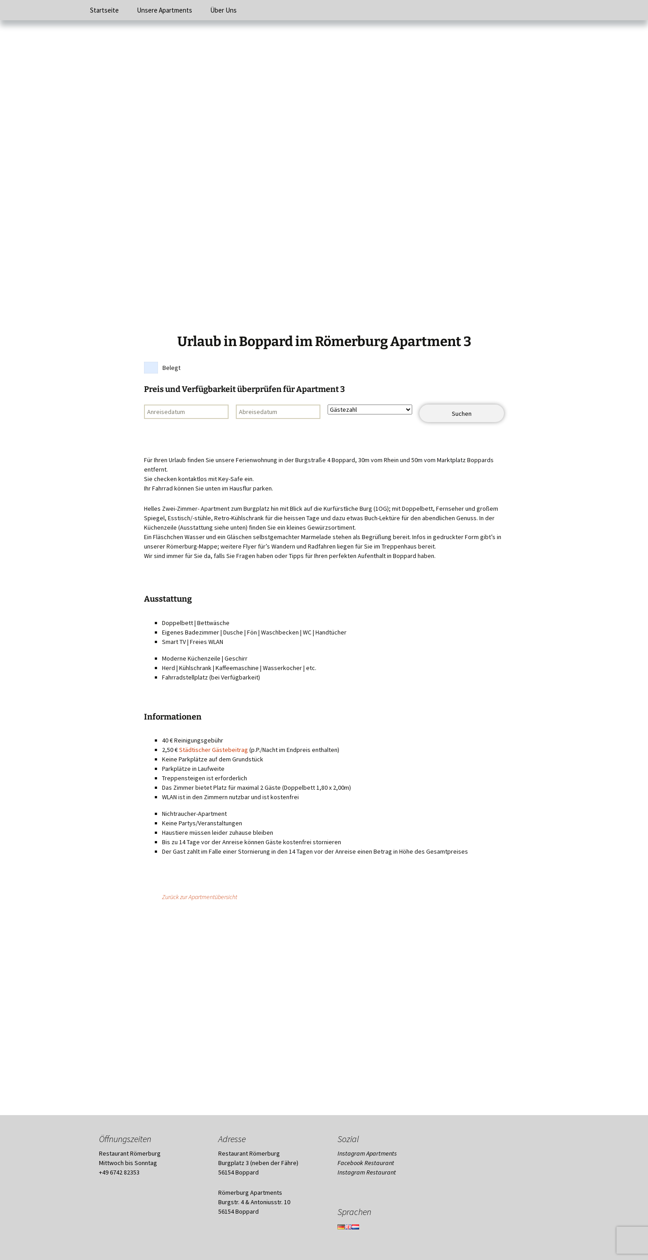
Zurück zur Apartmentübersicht (199, 897)
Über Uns (223, 10)
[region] (324, 178)
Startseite (104, 10)
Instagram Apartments (367, 1153)
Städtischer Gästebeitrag (213, 750)
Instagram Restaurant (367, 1172)
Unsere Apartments (164, 10)
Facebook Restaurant (366, 1163)
